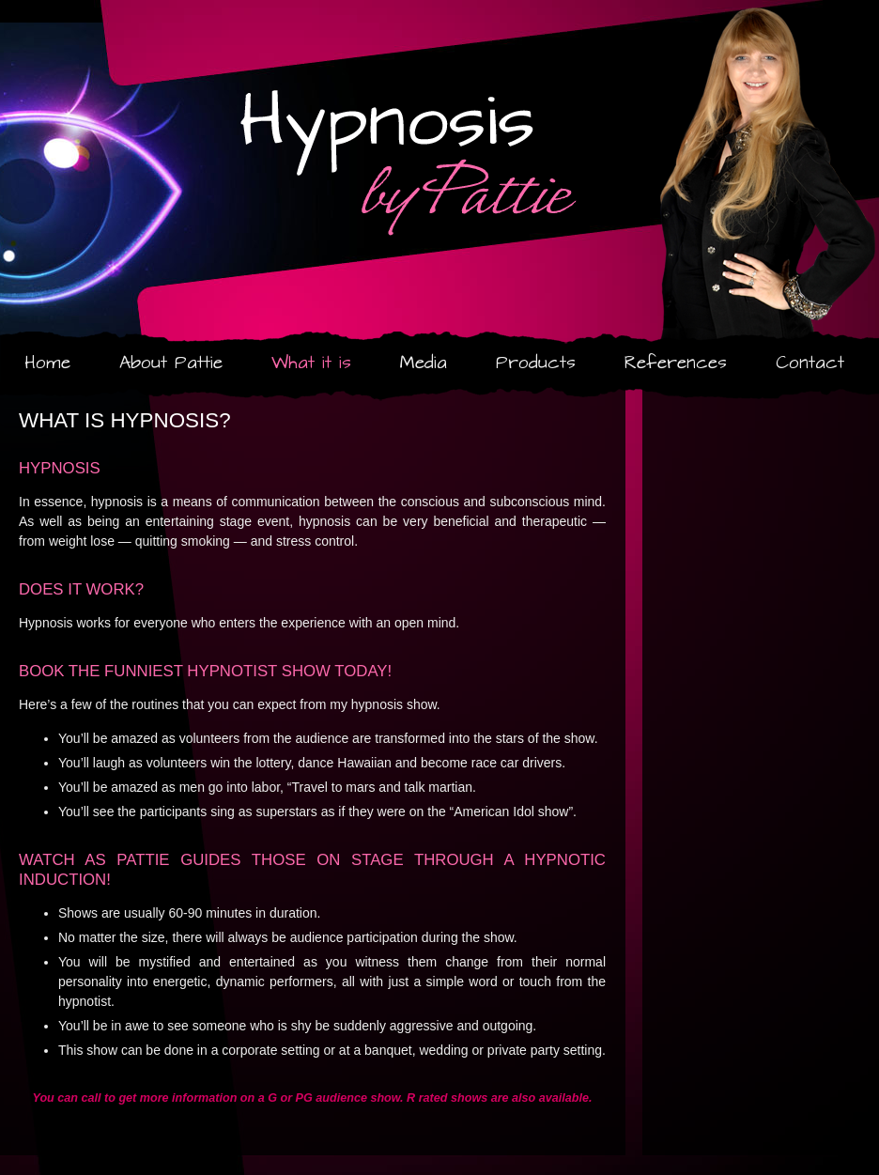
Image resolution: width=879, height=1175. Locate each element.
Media (423, 363)
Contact (810, 363)
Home (47, 363)
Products (536, 363)
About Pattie (171, 363)
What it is (311, 363)
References (676, 363)
